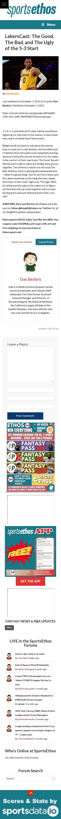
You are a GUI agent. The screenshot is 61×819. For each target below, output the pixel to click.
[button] (4, 4)
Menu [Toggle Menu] (48, 25)
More (9, 628)
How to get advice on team (30, 653)
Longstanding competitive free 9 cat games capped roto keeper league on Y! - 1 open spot (35, 730)
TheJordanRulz (26, 739)
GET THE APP (30, 581)
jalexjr (21, 704)
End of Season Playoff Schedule (32, 665)
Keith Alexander (26, 688)
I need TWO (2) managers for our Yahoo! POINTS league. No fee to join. (33, 680)
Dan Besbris (12, 93)
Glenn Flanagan (26, 669)
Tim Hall (22, 658)
